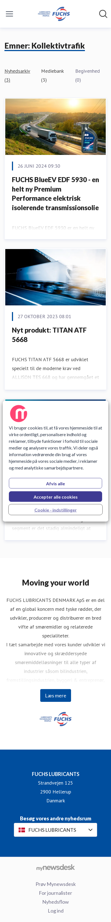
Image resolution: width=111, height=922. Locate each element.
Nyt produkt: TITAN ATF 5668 (49, 334)
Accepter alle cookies (56, 496)
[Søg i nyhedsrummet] (103, 13)
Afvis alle (55, 483)
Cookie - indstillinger (55, 509)
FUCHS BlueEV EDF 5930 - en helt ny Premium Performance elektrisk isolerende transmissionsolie (55, 193)
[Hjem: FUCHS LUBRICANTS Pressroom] (53, 13)
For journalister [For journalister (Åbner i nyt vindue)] (55, 893)
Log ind (56, 911)
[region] (55, 461)
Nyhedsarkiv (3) (17, 75)
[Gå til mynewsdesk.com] (55, 867)
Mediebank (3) (52, 75)
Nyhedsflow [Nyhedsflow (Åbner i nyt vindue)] (55, 902)
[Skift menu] (9, 14)
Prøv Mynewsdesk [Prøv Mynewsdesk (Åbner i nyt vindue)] (56, 884)
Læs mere (55, 695)
